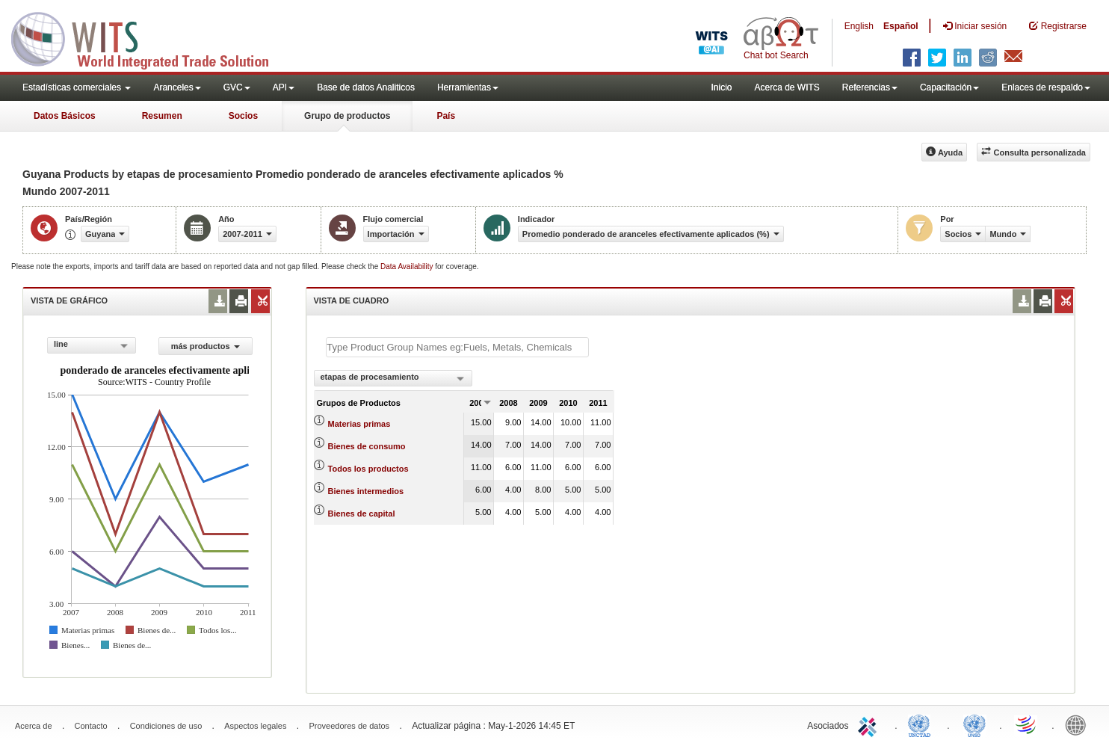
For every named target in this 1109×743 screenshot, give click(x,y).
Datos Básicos (65, 116)
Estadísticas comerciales (76, 87)
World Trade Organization (1027, 724)
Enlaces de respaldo (1045, 87)
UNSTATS (974, 724)
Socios (243, 116)
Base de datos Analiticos (366, 87)
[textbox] (457, 347)
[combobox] (91, 345)
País (445, 116)
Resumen (162, 116)
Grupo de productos (347, 116)
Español (900, 26)
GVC (236, 87)
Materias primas (359, 423)
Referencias (870, 87)
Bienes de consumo (367, 446)
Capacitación (949, 87)
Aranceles (176, 87)
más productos (205, 346)
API (283, 87)
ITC (870, 724)
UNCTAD (922, 724)
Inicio (721, 87)
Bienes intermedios (366, 491)
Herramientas (467, 87)
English (859, 26)
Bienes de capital (361, 513)
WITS (149, 37)
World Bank (1079, 724)
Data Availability (407, 266)
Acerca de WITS (786, 87)
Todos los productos (368, 468)
